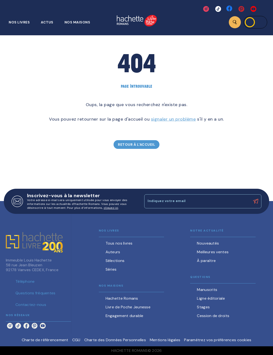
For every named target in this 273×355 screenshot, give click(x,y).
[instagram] (206, 9)
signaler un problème (173, 119)
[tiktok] (218, 9)
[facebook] (229, 9)
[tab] (22, 22)
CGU (76, 339)
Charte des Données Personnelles (115, 339)
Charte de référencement (45, 339)
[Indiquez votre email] (196, 201)
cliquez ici (111, 208)
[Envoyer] (255, 201)
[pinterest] (241, 9)
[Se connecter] (255, 22)
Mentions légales (165, 339)
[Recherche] (235, 22)
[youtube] (253, 9)
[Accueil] (136, 21)
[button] (136, 144)
